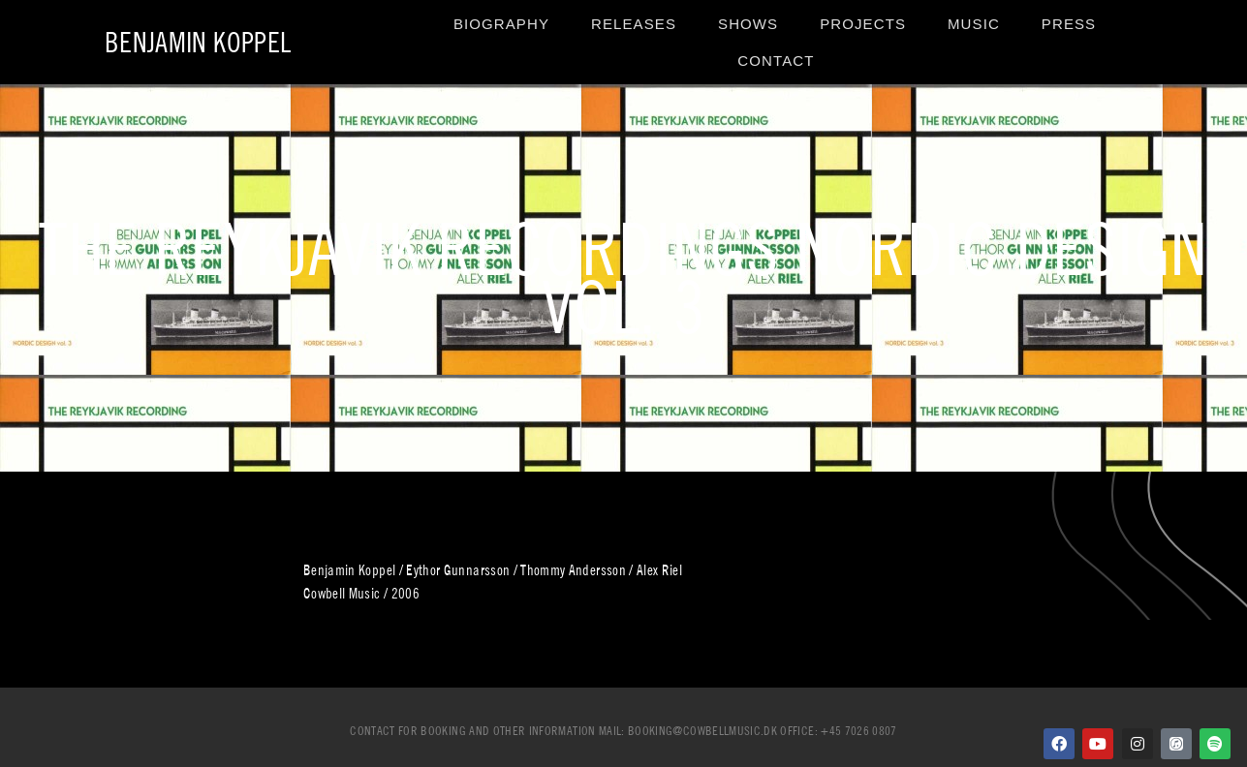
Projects (863, 23)
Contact (775, 60)
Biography (501, 23)
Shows (748, 23)
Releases (633, 23)
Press (1069, 23)
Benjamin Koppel (198, 42)
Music (974, 23)
